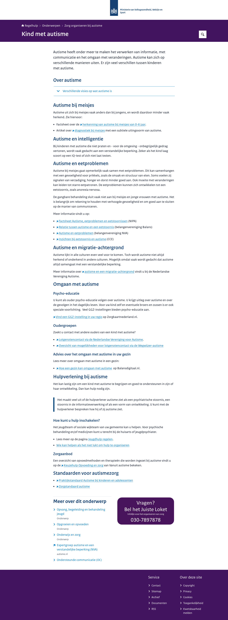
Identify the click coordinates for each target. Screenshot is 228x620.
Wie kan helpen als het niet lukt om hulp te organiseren (92, 445)
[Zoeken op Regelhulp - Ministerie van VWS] (202, 34)
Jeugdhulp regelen (100, 439)
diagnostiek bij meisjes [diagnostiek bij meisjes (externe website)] (88, 130)
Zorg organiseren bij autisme (83, 26)
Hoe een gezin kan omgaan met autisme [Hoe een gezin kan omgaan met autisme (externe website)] (84, 368)
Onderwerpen (51, 26)
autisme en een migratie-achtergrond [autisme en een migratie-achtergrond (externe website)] (108, 272)
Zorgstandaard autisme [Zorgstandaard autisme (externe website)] (73, 486)
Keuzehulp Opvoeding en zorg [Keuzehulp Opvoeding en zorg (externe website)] (82, 465)
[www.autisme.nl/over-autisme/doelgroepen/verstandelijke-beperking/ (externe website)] (82, 549)
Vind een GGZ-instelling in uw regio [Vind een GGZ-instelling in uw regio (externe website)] (77, 317)
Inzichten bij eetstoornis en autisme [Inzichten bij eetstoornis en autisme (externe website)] (81, 239)
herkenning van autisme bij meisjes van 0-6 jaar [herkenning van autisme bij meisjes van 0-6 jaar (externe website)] (112, 124)
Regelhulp (30, 26)
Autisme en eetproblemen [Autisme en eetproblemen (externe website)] (74, 233)
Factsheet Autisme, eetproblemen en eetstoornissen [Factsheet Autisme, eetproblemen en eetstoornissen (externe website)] (92, 221)
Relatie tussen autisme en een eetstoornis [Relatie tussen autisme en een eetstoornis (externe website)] (85, 227)
